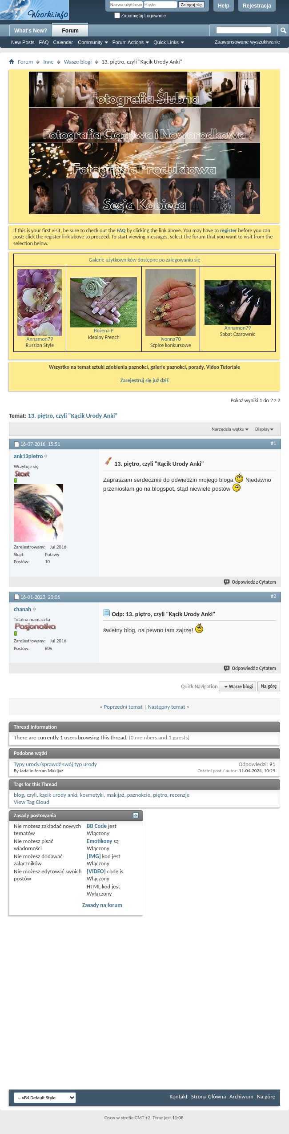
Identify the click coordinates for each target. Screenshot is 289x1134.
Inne (48, 61)
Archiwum (241, 1096)
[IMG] (94, 856)
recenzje (179, 794)
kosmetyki (92, 794)
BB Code (97, 826)
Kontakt (178, 1096)
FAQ (44, 42)
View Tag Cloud (31, 802)
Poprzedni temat (123, 706)
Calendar (63, 42)
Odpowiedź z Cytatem (250, 582)
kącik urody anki (58, 794)
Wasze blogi (78, 61)
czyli (31, 794)
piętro (160, 794)
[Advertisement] (262, 133)
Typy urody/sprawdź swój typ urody (55, 764)
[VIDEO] (96, 871)
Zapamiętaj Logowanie (140, 15)
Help (223, 6)
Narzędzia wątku (228, 429)
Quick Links (166, 42)
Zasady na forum (102, 905)
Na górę (269, 687)
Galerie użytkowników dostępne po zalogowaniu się (144, 260)
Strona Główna (208, 1096)
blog (19, 794)
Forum (70, 31)
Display (262, 429)
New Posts (23, 42)
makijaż (115, 794)
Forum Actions (128, 42)
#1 (273, 443)
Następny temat (166, 706)
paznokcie (138, 794)
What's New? (30, 31)
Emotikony (99, 841)
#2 (273, 596)
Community (90, 42)
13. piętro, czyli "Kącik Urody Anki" (73, 416)
